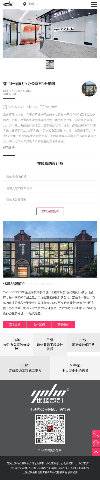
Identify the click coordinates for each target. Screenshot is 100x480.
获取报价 (63, 324)
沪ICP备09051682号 (78, 467)
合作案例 (39, 324)
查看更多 (15, 324)
